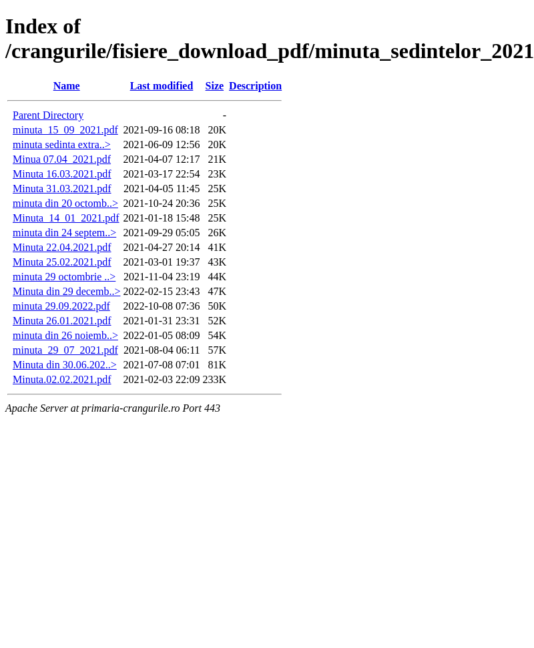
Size (215, 85)
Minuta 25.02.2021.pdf (62, 262)
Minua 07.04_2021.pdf (62, 159)
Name (66, 85)
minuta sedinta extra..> (62, 144)
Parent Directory (48, 115)
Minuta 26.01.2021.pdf (62, 320)
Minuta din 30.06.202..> (65, 364)
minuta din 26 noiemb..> (65, 335)
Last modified (162, 85)
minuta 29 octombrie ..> (64, 276)
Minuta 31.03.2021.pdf (62, 188)
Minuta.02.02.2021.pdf (62, 379)
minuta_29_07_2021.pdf (65, 350)
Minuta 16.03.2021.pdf (62, 174)
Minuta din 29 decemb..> (66, 291)
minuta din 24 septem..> (64, 232)
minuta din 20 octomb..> (65, 203)
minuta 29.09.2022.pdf (61, 306)
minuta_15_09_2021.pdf (65, 129)
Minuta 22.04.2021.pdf (62, 247)
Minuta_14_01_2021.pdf (66, 218)
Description (255, 85)
